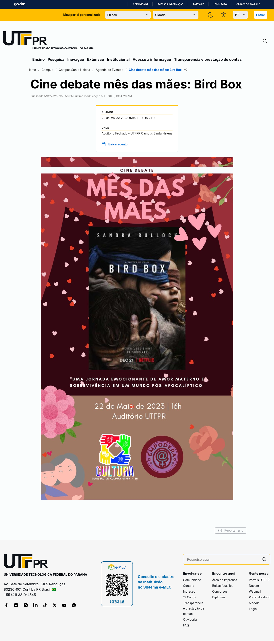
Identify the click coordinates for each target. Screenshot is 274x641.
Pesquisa (56, 59)
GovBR (19, 4)
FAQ (186, 625)
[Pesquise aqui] (222, 559)
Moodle (254, 603)
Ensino (38, 59)
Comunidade (192, 580)
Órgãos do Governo (248, 4)
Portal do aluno (259, 597)
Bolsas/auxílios (222, 586)
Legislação (220, 4)
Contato (188, 586)
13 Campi (189, 597)
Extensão (95, 59)
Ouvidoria (190, 620)
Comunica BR (140, 4)
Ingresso (189, 591)
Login (253, 609)
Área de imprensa (224, 580)
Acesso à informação (170, 4)
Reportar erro (225, 530)
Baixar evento (118, 159)
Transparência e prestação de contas (208, 59)
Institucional (118, 59)
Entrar (260, 15)
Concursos (220, 591)
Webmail (255, 591)
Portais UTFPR (259, 580)
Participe (198, 4)
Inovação (75, 59)
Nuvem (254, 586)
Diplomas (218, 597)
